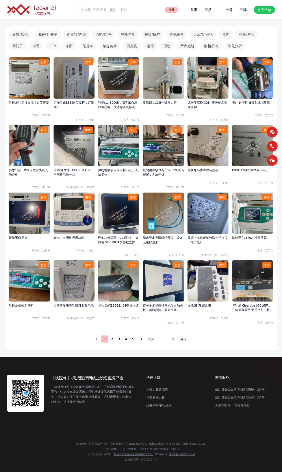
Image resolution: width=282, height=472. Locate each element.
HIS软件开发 (47, 34)
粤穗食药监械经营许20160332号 (133, 454)
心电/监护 (103, 34)
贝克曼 (131, 45)
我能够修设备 (155, 397)
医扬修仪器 (242, 405)
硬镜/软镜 (20, 34)
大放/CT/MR (203, 34)
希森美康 (110, 45)
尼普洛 (87, 45)
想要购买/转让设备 (159, 405)
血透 (36, 45)
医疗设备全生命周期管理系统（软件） (241, 397)
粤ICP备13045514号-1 (182, 454)
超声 (225, 34)
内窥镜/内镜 (76, 34)
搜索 (171, 9)
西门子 (17, 45)
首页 (193, 10)
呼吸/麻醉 (152, 34)
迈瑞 (150, 45)
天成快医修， (224, 405)
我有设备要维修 (157, 389)
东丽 (69, 45)
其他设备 (177, 34)
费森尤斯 (187, 45)
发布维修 (264, 9)
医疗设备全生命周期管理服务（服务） (241, 389)
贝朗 (167, 45)
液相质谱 (211, 45)
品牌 (243, 9)
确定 (183, 339)
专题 (229, 9)
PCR (52, 45)
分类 (208, 9)
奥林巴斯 (128, 34)
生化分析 (235, 45)
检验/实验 (246, 34)
